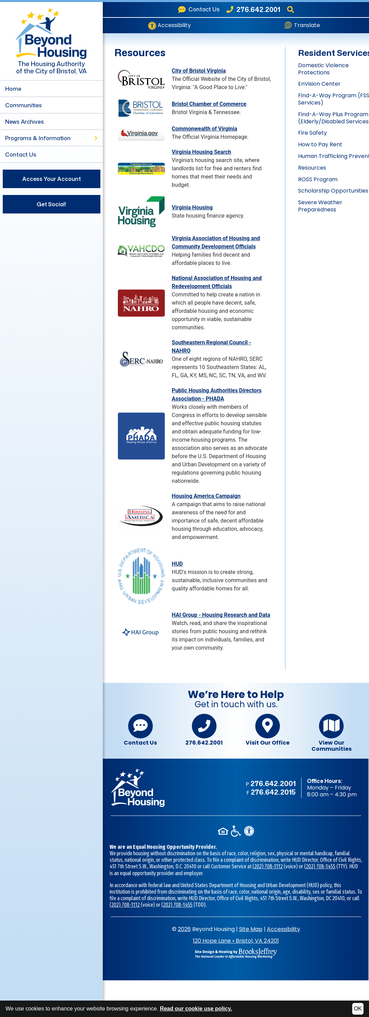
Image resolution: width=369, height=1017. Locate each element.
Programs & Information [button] (51, 138)
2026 (184, 929)
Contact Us (20, 154)
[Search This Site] (290, 9)
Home (13, 89)
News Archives (24, 121)
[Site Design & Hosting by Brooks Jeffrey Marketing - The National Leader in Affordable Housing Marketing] (236, 953)
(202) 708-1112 (268, 866)
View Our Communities (331, 733)
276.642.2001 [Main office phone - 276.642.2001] (273, 783)
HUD (177, 564)
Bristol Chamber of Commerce (209, 104)
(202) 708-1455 (319, 866)
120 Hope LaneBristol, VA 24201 (236, 941)
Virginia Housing (192, 207)
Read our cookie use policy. (196, 1009)
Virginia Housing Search (201, 152)
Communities (23, 105)
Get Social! (51, 204)
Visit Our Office (268, 730)
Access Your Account (51, 179)
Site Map (250, 929)
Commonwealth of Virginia (204, 128)
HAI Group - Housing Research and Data (221, 615)
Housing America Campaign (206, 496)
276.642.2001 (204, 730)
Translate (302, 25)
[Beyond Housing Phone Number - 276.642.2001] (253, 9)
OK (358, 1009)
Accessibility (169, 25)
